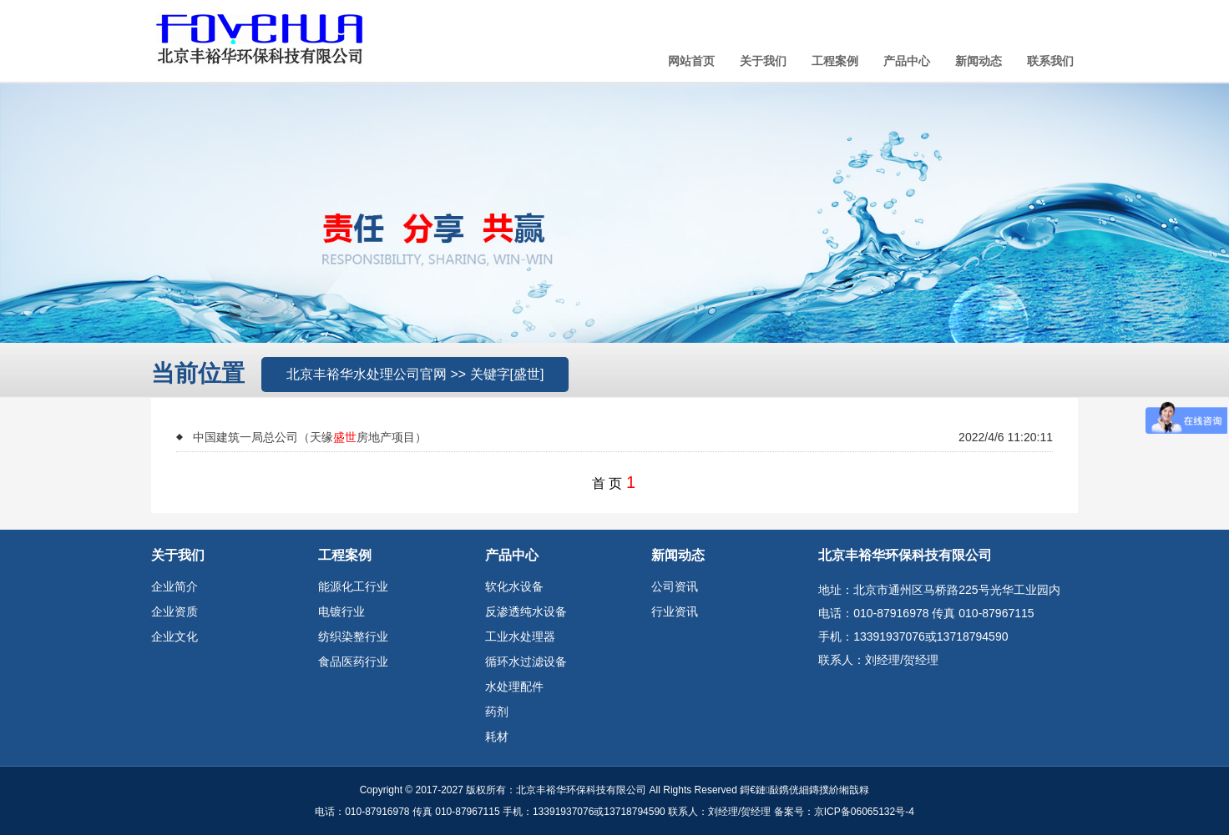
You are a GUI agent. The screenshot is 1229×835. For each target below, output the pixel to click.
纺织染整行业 (353, 636)
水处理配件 (514, 686)
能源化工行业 (353, 586)
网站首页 (691, 61)
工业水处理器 (520, 636)
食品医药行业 (353, 661)
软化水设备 (514, 586)
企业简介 (174, 586)
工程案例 (835, 61)
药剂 (496, 711)
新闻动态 (978, 61)
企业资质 (174, 611)
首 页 (607, 483)
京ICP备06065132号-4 (864, 811)
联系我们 (1050, 61)
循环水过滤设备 (526, 661)
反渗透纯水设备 (526, 611)
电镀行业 (341, 611)
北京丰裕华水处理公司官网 (366, 374)
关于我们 (763, 61)
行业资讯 (674, 611)
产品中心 (906, 61)
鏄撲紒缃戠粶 (839, 790)
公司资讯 (674, 586)
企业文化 (174, 636)
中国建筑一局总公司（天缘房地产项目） (310, 437)
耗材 (496, 736)
